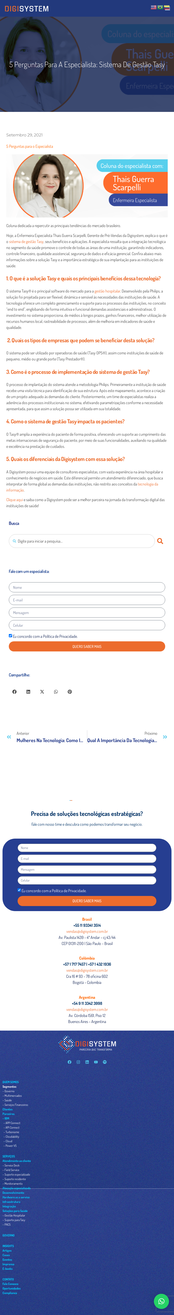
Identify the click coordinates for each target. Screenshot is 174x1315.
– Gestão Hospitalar (14, 1215)
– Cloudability (11, 1136)
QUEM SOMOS (11, 1082)
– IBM (6, 1118)
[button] (14, 691)
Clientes (8, 1109)
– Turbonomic (11, 1132)
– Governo (9, 1091)
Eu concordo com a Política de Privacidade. (45, 636)
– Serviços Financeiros (15, 1105)
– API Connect (12, 1127)
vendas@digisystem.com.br (87, 931)
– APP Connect (12, 1123)
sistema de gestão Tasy (26, 241)
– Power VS (10, 1146)
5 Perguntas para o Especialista (29, 146)
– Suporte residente (14, 1179)
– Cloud (8, 1141)
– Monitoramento (13, 1183)
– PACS (7, 1224)
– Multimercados (12, 1096)
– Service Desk (11, 1165)
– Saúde (7, 1100)
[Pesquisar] (161, 541)
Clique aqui (14, 499)
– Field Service (11, 1170)
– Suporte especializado (16, 1174)
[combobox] (82, 541)
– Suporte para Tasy (14, 1220)
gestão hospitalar (107, 291)
